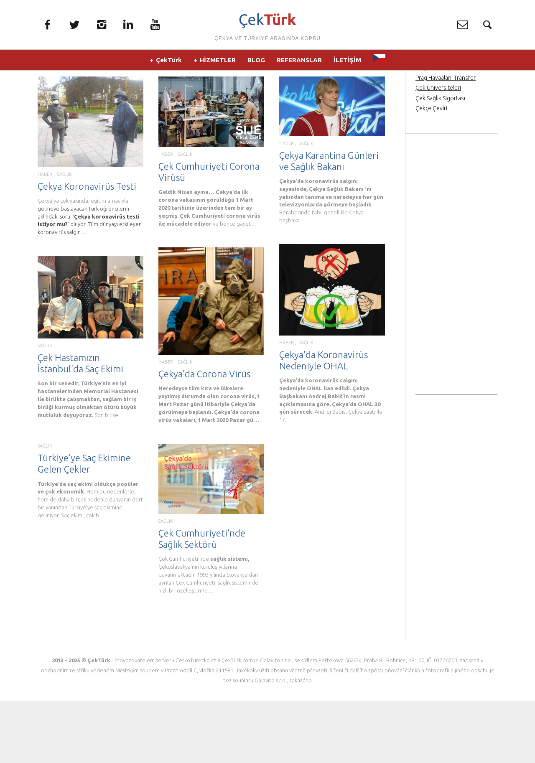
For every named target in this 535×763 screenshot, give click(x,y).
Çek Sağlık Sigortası (440, 160)
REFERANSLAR (299, 62)
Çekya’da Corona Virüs (204, 436)
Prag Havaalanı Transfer (445, 140)
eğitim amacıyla (109, 263)
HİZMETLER (218, 62)
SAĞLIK (64, 236)
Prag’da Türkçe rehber (443, 130)
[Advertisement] (456, 331)
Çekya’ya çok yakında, (64, 263)
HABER (45, 236)
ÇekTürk (169, 62)
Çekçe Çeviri (431, 170)
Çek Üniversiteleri (438, 150)
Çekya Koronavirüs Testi (87, 248)
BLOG (256, 62)
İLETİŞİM (347, 62)
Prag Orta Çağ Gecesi (442, 120)
